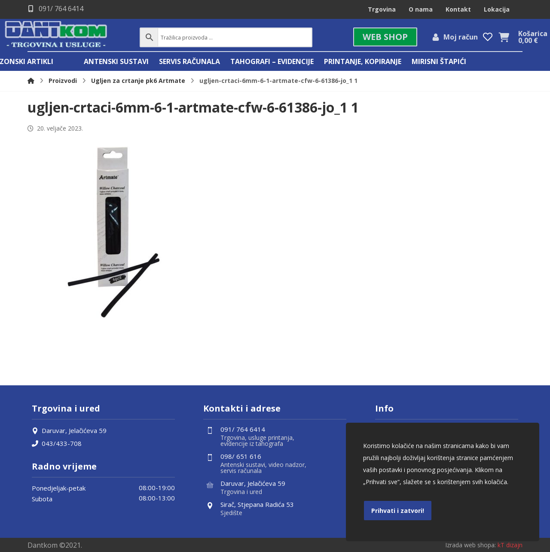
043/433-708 (57, 443)
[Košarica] (504, 36)
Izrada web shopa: (470, 545)
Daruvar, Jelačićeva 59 (69, 430)
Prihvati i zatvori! (397, 510)
